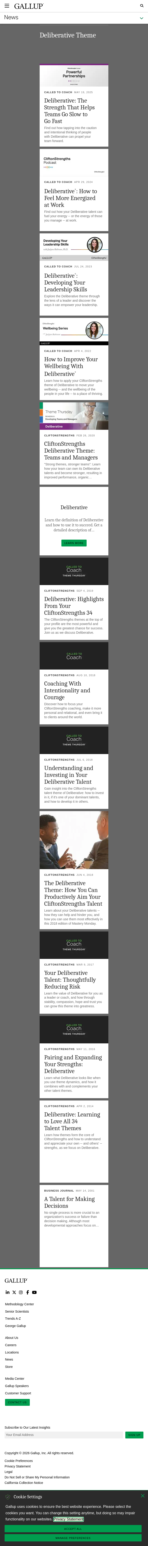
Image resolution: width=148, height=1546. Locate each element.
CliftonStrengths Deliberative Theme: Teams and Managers (71, 450)
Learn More (75, 542)
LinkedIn (7, 1292)
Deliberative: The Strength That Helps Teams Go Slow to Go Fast (69, 111)
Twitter (14, 1292)
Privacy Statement (18, 1466)
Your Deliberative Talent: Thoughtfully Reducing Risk (70, 979)
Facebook (27, 1292)
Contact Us (17, 1402)
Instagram (21, 1292)
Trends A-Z (13, 1318)
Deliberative (74, 507)
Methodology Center (19, 1304)
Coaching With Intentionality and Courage (67, 690)
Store (9, 1367)
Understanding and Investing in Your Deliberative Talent (68, 775)
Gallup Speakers (17, 1386)
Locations (12, 1352)
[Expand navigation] (6, 6)
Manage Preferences (72, 1538)
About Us (11, 1338)
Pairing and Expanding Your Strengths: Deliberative (73, 1064)
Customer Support (18, 1393)
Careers (10, 1345)
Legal (8, 1472)
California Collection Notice (24, 1483)
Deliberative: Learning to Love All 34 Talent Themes (72, 1121)
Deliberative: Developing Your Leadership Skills (65, 282)
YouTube (34, 1292)
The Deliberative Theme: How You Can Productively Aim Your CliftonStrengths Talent (73, 893)
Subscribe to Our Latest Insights (27, 1427)
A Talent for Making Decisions (69, 1202)
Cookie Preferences (19, 1461)
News (9, 1359)
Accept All (73, 1529)
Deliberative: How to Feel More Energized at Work (70, 198)
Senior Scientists (17, 1311)
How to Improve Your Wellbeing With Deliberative (71, 366)
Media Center (14, 1378)
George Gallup (15, 1326)
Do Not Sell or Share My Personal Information (37, 1477)
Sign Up (134, 1435)
